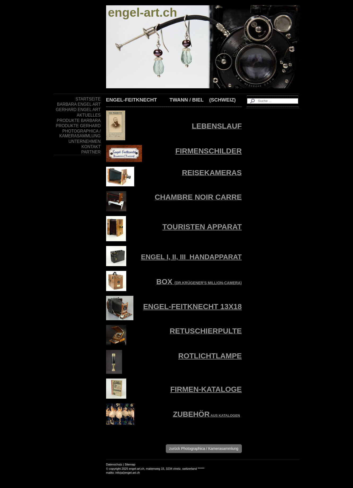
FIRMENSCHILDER (208, 151)
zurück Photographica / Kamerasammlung (203, 448)
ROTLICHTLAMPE (210, 356)
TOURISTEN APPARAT (202, 227)
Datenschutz (114, 464)
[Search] (272, 101)
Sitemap (130, 464)
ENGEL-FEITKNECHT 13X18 (192, 306)
